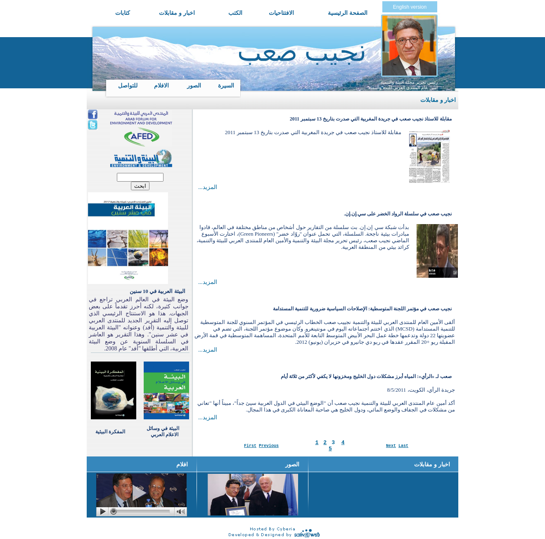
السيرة (226, 85)
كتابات (122, 12)
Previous (269, 446)
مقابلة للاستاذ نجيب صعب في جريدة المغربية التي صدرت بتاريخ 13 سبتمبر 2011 (371, 119)
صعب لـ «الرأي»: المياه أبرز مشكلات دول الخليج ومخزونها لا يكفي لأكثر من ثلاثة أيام (366, 376)
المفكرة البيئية (110, 432)
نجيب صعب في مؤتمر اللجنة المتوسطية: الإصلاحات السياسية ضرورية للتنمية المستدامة (362, 309)
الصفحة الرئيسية (347, 12)
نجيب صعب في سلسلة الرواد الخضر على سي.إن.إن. (398, 214)
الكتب (235, 12)
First (250, 446)
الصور (194, 85)
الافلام (161, 85)
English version (410, 7)
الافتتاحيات (281, 12)
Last (403, 446)
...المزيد (207, 187)
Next (391, 446)
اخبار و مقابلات (177, 12)
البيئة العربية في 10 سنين (157, 291)
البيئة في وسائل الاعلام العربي (163, 431)
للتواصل (127, 85)
